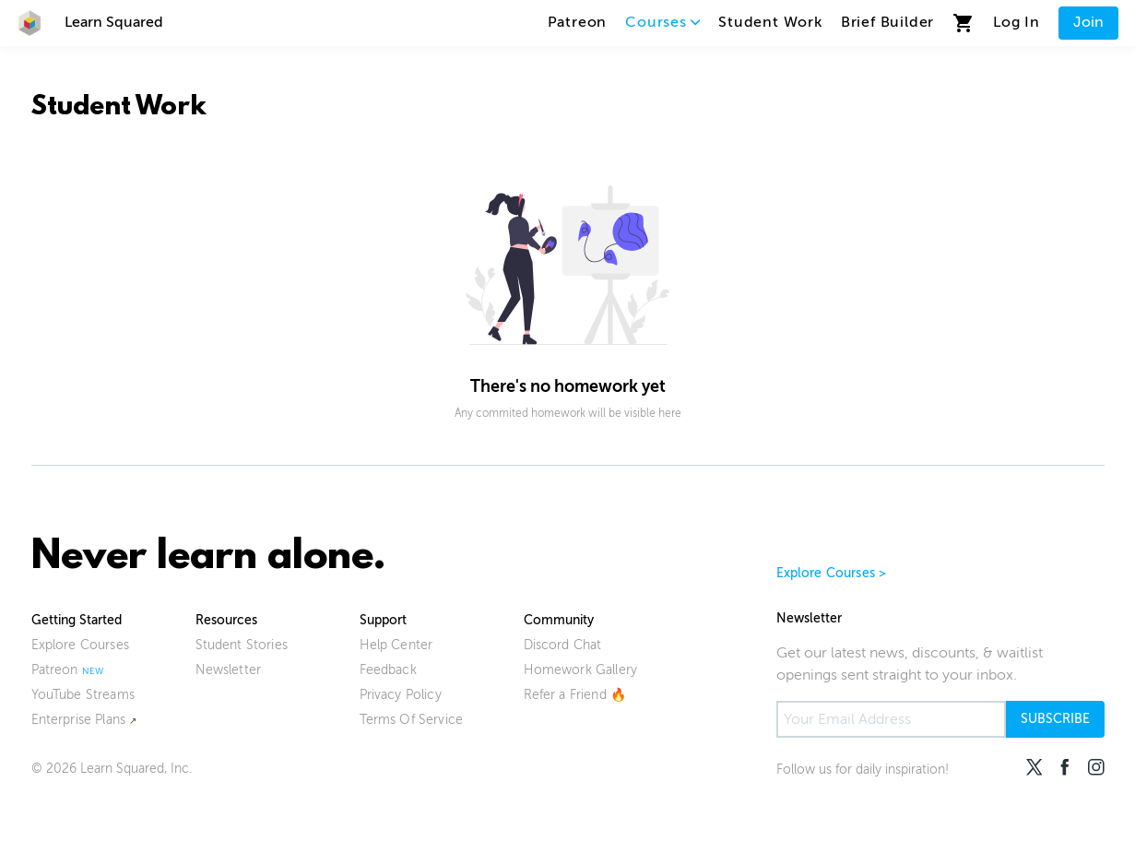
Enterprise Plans (78, 720)
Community (559, 620)
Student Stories (241, 645)
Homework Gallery (581, 670)
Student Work (770, 22)
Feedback (388, 670)
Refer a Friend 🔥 (575, 695)
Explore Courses (80, 645)
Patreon (578, 22)
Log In (1016, 22)
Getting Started (76, 620)
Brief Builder (887, 22)
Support (383, 620)
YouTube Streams (83, 695)
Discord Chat (563, 645)
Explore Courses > (831, 573)
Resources (226, 620)
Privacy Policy (401, 695)
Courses (662, 22)
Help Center (396, 645)
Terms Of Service (412, 720)
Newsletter (228, 670)
